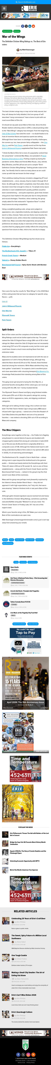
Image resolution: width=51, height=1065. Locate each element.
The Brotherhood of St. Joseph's (14, 251)
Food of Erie (20, 540)
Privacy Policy (31, 1062)
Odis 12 (4, 301)
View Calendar (33, 624)
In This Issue (44, 707)
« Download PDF (9, 751)
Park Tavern (18, 145)
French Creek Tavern (10, 255)
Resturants (39, 540)
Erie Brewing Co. (43, 371)
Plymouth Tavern (8, 315)
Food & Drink (7, 31)
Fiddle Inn (5, 246)
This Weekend (32, 562)
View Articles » (42, 751)
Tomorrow (23, 562)
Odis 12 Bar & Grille (9, 133)
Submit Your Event (19, 624)
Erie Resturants (7, 543)
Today (16, 562)
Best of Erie (30, 540)
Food (11, 540)
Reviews (17, 31)
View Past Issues (8, 707)
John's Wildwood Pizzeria (12, 148)
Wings (5, 540)
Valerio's (5, 260)
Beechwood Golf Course (11, 265)
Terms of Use (21, 1062)
